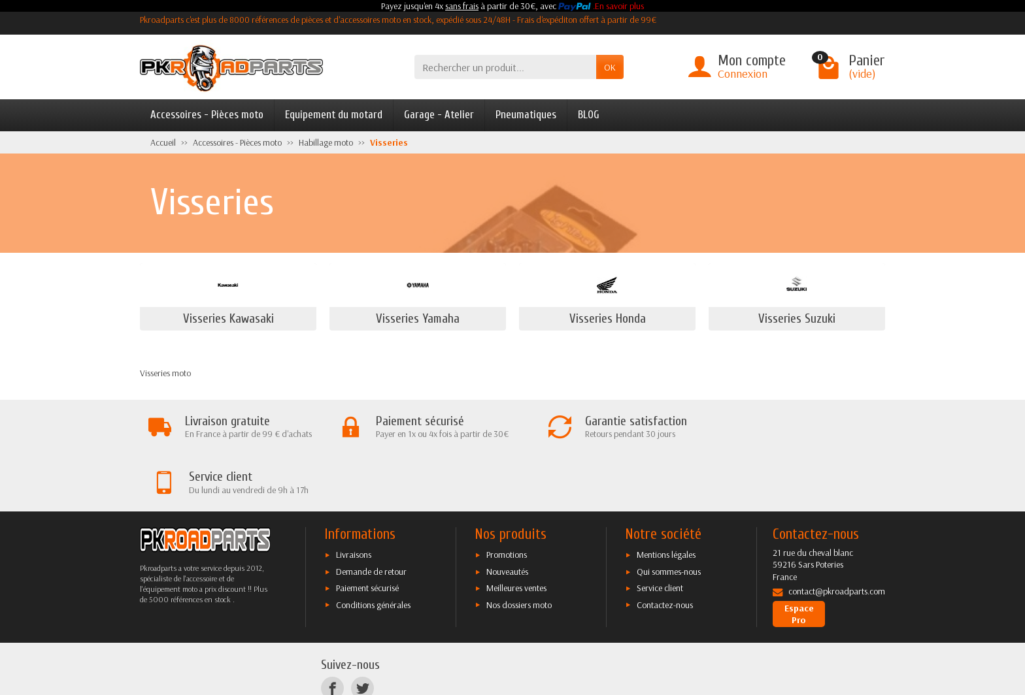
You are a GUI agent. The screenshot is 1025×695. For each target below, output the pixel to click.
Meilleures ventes (516, 532)
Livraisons (353, 499)
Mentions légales (666, 499)
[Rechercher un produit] (505, 67)
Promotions (506, 499)
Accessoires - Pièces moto (206, 114)
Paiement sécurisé (367, 532)
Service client (660, 532)
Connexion (742, 73)
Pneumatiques (526, 114)
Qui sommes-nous (669, 516)
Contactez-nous (665, 549)
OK (610, 67)
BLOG (588, 114)
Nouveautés (507, 516)
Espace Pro (799, 558)
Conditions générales (373, 549)
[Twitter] (362, 632)
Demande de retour (371, 516)
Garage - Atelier (439, 114)
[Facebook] (332, 632)
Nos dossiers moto (519, 549)
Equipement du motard (333, 114)
